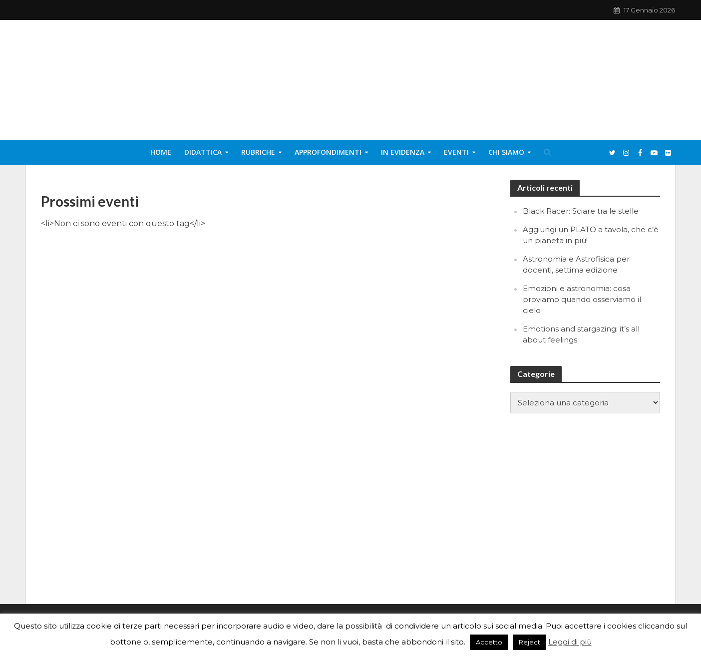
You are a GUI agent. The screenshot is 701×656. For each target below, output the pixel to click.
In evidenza (402, 152)
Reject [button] (529, 642)
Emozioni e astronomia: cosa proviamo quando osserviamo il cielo (582, 299)
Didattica (203, 152)
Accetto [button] (489, 642)
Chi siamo (506, 152)
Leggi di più (570, 642)
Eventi (456, 152)
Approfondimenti (328, 152)
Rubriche (258, 152)
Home (160, 152)
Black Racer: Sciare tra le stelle (581, 211)
